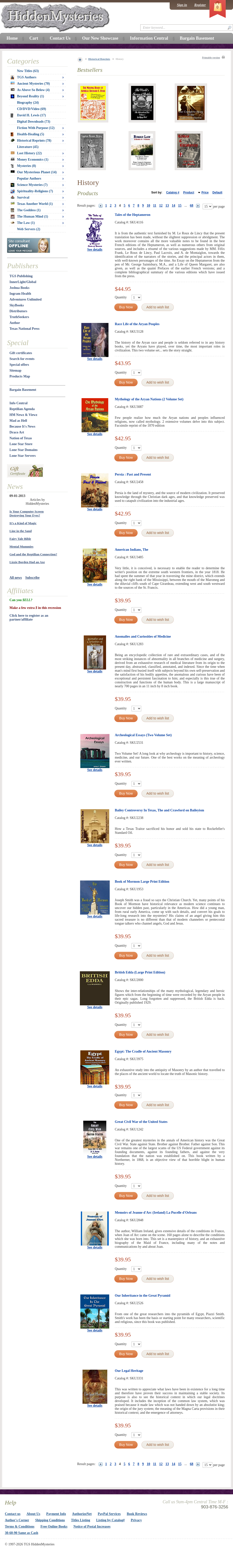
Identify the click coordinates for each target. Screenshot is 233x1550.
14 (173, 205)
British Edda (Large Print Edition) (140, 972)
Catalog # (172, 192)
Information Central (149, 38)
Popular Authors (29, 178)
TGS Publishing (21, 276)
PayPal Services (109, 1514)
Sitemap (15, 370)
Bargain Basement (22, 390)
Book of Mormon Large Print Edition (142, 881)
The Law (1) (23, 223)
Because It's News (22, 426)
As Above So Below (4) (30, 90)
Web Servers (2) (28, 229)
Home (12, 38)
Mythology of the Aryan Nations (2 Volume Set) (149, 399)
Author (14, 323)
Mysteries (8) (23, 166)
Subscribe (32, 577)
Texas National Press (24, 328)
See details (94, 249)
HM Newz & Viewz (23, 415)
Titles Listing (80, 1520)
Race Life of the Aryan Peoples (137, 324)
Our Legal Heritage (129, 1371)
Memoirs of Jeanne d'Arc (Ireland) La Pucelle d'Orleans (156, 1212)
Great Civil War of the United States (141, 1122)
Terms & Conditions (19, 1526)
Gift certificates (20, 353)
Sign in (182, 5)
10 (148, 205)
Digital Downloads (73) (33, 121)
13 (167, 205)
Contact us (12, 1514)
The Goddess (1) (26, 210)
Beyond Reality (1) (27, 96)
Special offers (19, 365)
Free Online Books (54, 1526)
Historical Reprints (99, 58)
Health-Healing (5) (27, 134)
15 (180, 205)
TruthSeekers (19, 317)
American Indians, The (131, 549)
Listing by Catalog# (110, 1520)
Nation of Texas (20, 438)
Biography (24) (28, 102)
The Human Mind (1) (29, 217)
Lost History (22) (26, 153)
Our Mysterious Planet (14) (34, 172)
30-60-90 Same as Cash (21, 1533)
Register (200, 5)
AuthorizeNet (82, 1514)
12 (161, 205)
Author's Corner (17, 1520)
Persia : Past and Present (133, 474)
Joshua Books (19, 288)
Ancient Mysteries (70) (30, 83)
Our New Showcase (100, 38)
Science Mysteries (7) (29, 185)
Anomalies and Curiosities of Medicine (143, 636)
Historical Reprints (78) (31, 140)
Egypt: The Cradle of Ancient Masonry (143, 1051)
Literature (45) (28, 147)
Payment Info (56, 1514)
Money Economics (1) (29, 159)
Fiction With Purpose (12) (36, 128)
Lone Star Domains (23, 450)
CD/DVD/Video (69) (31, 109)
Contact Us (60, 38)
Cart (33, 38)
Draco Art (16, 432)
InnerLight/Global (22, 282)
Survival (20, 197)
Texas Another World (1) (32, 204)
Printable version (211, 57)
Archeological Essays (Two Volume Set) (143, 735)
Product (188, 192)
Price (204, 192)
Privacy (136, 1520)
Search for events (21, 359)
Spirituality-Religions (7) (32, 191)
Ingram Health (20, 293)
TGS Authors (23, 77)
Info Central (18, 403)
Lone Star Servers (22, 456)
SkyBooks (16, 305)
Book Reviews (137, 1514)
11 (154, 205)
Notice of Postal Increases (92, 1526)
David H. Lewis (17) (28, 115)
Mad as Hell (18, 420)
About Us (33, 1514)
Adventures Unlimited (25, 299)
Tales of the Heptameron (132, 215)
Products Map (19, 376)
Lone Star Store (20, 444)
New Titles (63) (28, 71)
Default (217, 192)
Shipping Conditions (50, 1520)
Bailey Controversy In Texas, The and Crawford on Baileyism (159, 810)
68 (191, 205)
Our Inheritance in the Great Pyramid (142, 1295)
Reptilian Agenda (22, 409)
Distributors (18, 311)
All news (15, 577)
